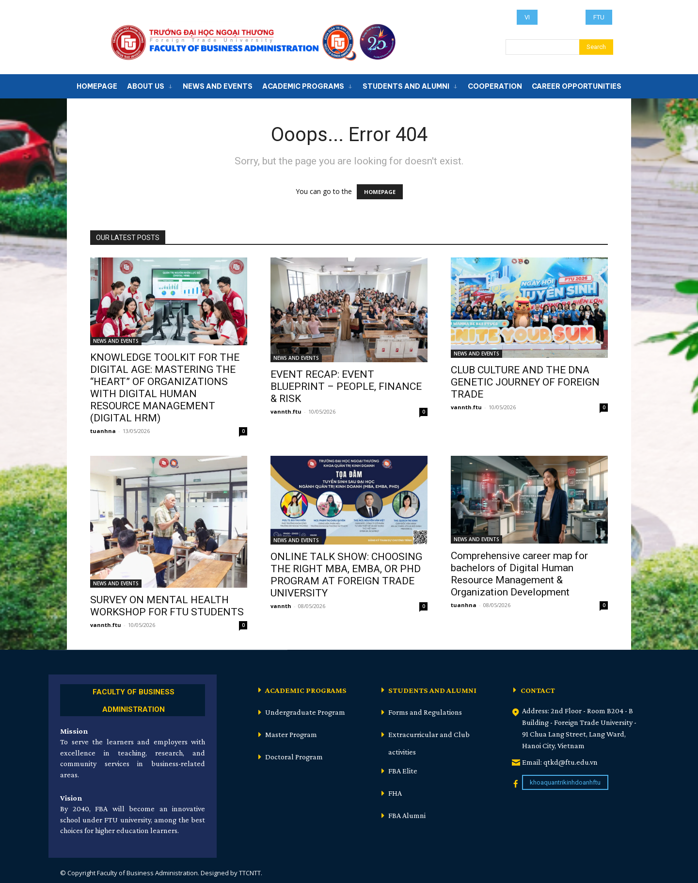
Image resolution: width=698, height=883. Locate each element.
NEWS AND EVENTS (116, 340)
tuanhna (103, 430)
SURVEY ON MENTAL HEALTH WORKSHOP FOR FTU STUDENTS (167, 606)
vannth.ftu (285, 411)
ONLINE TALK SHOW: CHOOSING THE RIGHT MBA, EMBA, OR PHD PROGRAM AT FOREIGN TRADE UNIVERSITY (346, 575)
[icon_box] (132, 699)
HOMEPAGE (380, 191)
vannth (280, 606)
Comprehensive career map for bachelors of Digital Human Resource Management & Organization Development (519, 574)
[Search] (596, 47)
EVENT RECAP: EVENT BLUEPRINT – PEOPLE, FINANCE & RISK (346, 386)
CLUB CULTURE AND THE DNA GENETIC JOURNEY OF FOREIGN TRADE (525, 382)
